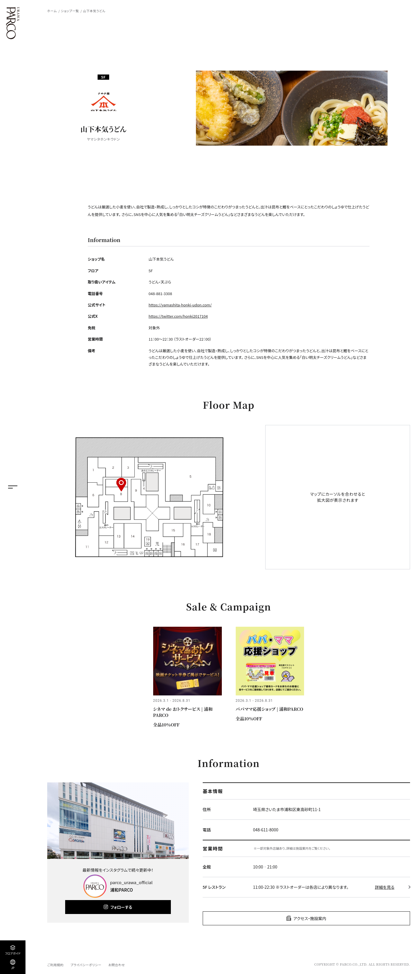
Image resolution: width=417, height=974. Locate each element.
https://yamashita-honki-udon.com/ (180, 305)
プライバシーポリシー (85, 964)
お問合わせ (116, 964)
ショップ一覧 (70, 10)
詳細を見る (384, 887)
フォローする (121, 907)
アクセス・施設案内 (309, 918)
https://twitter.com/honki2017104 (178, 316)
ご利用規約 (55, 964)
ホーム (52, 10)
